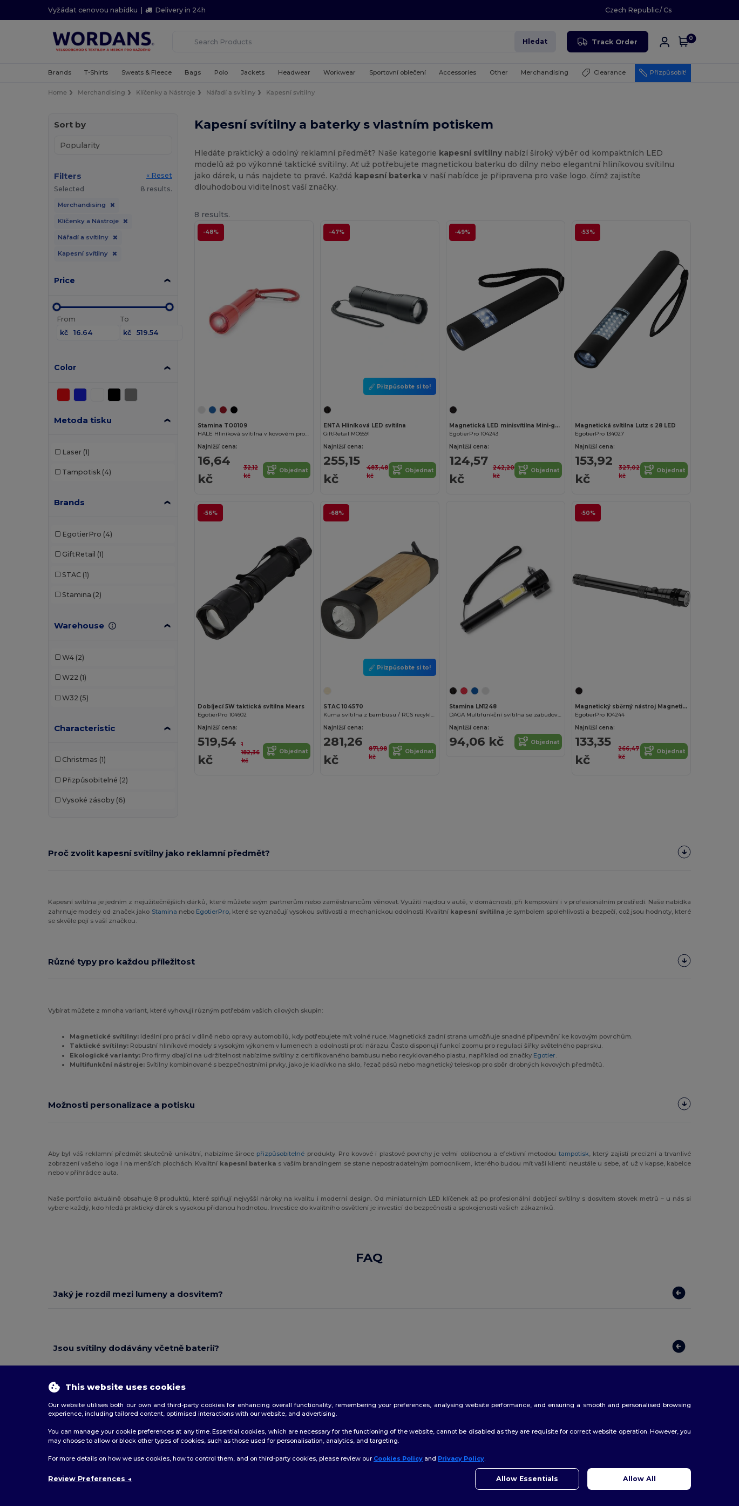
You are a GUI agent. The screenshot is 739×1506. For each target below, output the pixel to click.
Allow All (639, 1479)
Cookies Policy (398, 1458)
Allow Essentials (527, 1479)
